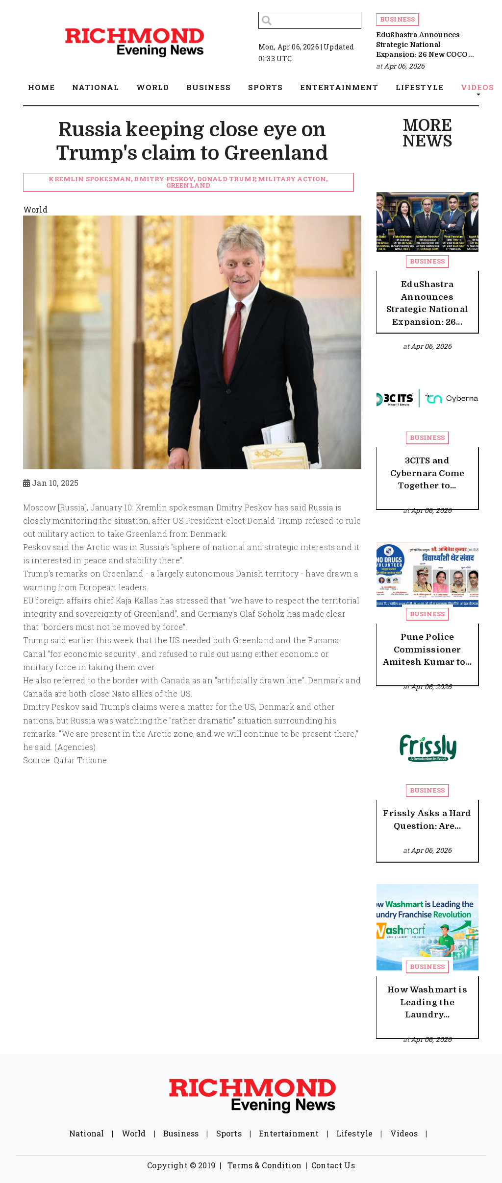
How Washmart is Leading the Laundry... (427, 1002)
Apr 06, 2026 (404, 66)
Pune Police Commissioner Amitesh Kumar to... (427, 649)
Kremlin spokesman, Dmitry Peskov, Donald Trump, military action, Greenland (188, 182)
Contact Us (333, 1165)
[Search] (309, 20)
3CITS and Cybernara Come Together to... (427, 473)
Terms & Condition (264, 1165)
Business (397, 19)
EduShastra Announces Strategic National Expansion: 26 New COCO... (425, 45)
